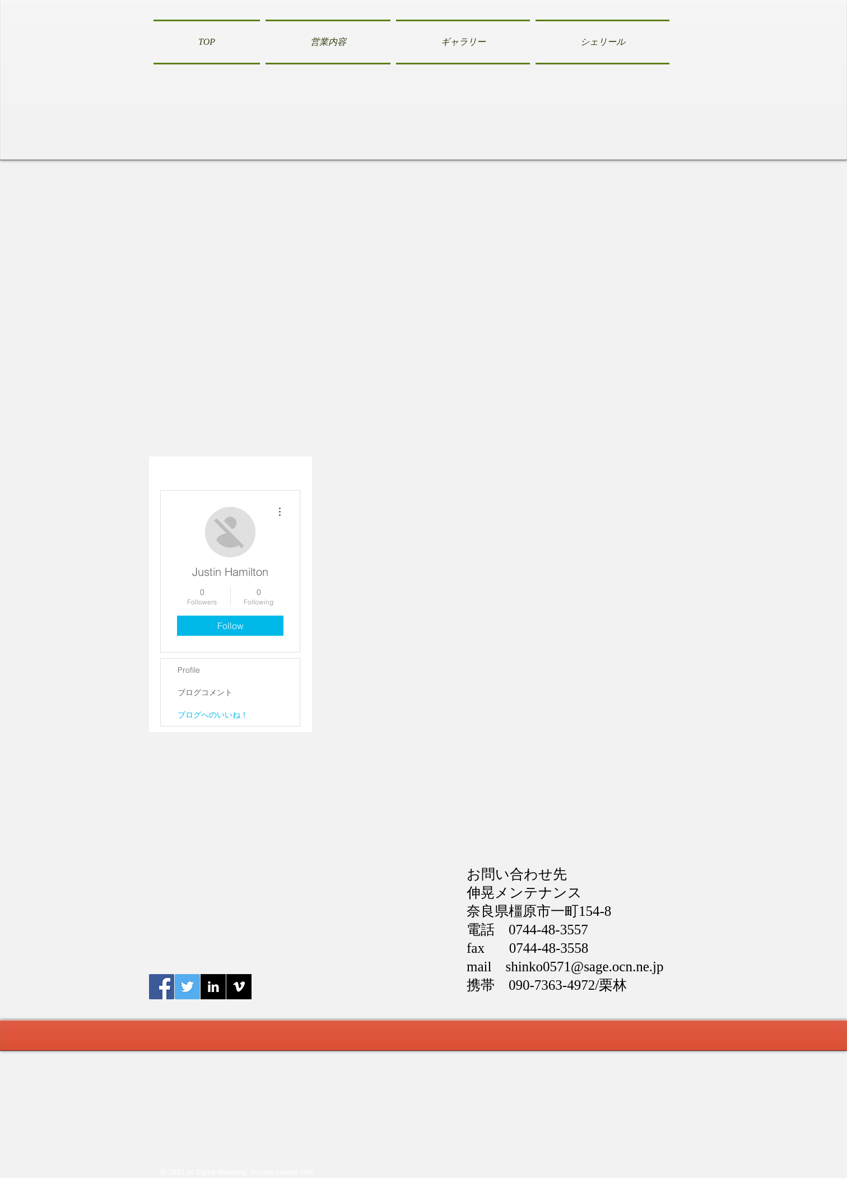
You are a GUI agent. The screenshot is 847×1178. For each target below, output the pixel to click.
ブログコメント (205, 692)
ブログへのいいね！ (213, 715)
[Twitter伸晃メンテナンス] (187, 986)
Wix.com (328, 1173)
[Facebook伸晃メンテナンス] (161, 986)
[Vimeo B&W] (239, 986)
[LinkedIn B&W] (213, 986)
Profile (189, 670)
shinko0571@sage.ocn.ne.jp (584, 966)
